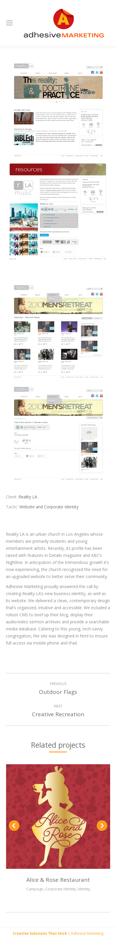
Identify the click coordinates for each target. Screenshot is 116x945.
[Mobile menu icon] (9, 22)
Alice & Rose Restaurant (58, 880)
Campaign (34, 888)
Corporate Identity (60, 888)
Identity (84, 888)
